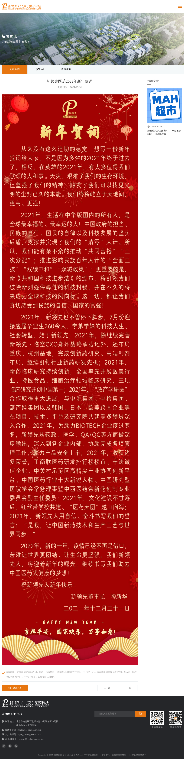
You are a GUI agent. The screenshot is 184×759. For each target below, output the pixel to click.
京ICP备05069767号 (137, 755)
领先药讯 (40, 69)
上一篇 (107, 688)
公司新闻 (15, 69)
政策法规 (66, 69)
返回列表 (15, 688)
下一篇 (128, 688)
